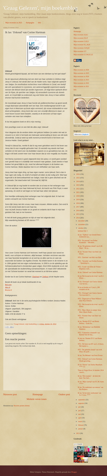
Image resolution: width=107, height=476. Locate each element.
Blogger (74, 472)
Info (39, 23)
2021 (78, 192)
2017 (78, 207)
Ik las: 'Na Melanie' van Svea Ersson (90, 355)
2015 (78, 214)
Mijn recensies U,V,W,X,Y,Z (83, 55)
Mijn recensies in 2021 (81, 86)
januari (80, 429)
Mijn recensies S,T (80, 51)
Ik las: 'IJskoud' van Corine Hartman (90, 272)
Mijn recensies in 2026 (81, 70)
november (81, 224)
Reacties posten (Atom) (22, 406)
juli (79, 407)
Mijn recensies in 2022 (81, 83)
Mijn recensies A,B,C (81, 35)
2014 (78, 218)
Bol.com (8, 285)
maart (80, 421)
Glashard (35, 277)
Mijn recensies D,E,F (81, 38)
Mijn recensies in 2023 (81, 80)
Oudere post (64, 394)
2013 (78, 433)
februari (81, 425)
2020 (78, 196)
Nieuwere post (10, 394)
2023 (78, 185)
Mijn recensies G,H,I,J (81, 41)
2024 (78, 181)
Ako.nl (7, 287)
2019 (78, 199)
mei (79, 414)
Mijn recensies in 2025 (13, 23)
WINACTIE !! (83, 231)
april (80, 418)
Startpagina (30, 23)
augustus (81, 403)
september (82, 400)
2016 (78, 210)
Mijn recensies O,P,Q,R (81, 48)
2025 (78, 178)
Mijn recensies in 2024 (81, 76)
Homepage (38, 394)
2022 (78, 189)
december (81, 221)
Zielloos (45, 277)
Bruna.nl (8, 290)
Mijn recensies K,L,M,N (82, 45)
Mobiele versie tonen (36, 399)
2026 (78, 174)
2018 (78, 203)
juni (79, 410)
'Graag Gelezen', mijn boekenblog (40, 8)
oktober (81, 228)
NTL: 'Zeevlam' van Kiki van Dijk (89, 257)
